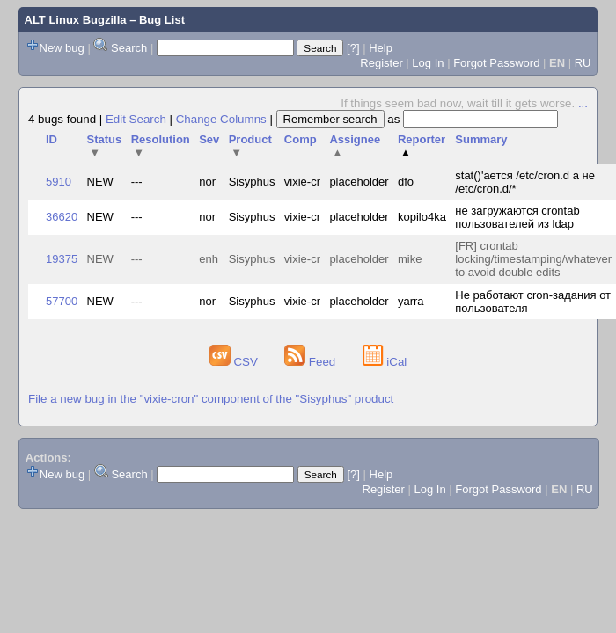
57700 (61, 301)
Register (381, 62)
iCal (385, 361)
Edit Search (136, 119)
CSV (235, 361)
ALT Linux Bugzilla (76, 19)
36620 (61, 216)
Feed (311, 361)
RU (583, 62)
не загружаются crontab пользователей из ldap (517, 217)
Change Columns (221, 119)
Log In (428, 62)
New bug (62, 48)
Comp (300, 139)
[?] (353, 48)
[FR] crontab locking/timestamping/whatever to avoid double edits (533, 259)
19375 (61, 259)
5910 (58, 181)
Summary (481, 139)
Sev (209, 139)
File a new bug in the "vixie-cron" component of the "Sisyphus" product (210, 398)
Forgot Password (496, 62)
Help (380, 48)
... (583, 103)
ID (51, 139)
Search (129, 48)
